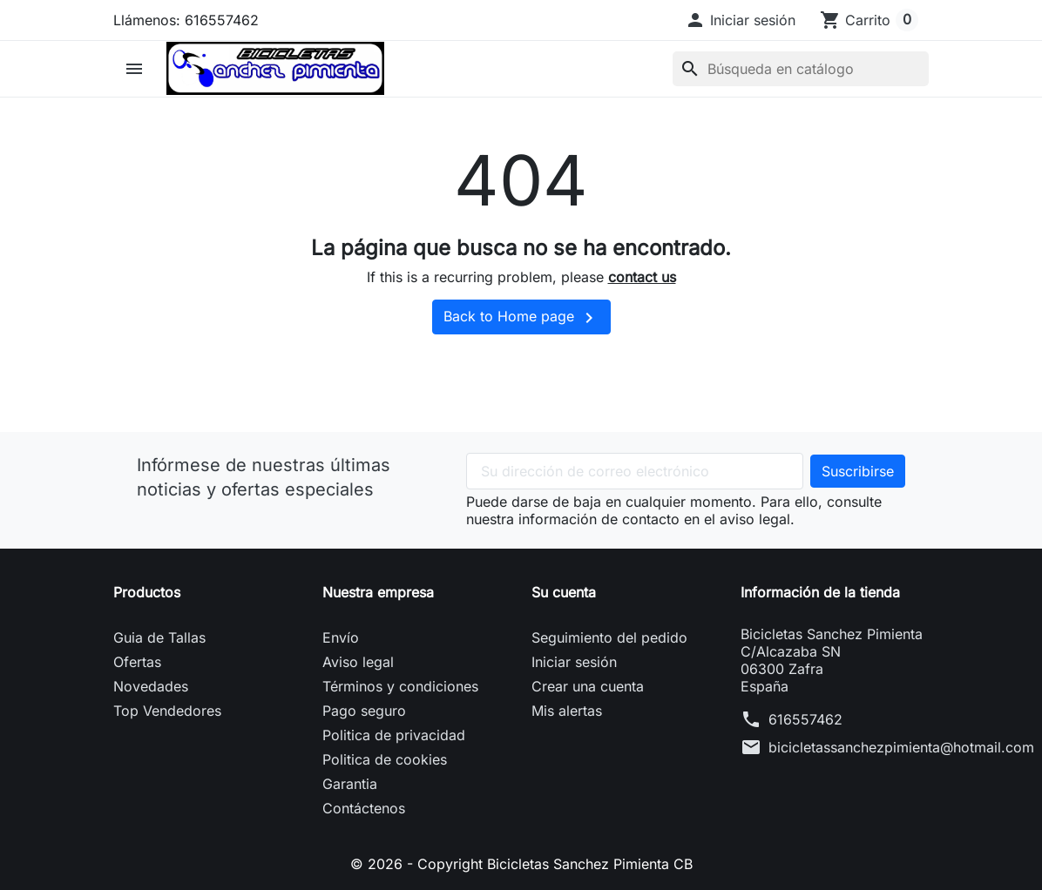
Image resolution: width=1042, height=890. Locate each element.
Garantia (349, 783)
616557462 (805, 719)
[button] (740, 20)
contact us (642, 277)
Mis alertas (566, 710)
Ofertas (137, 662)
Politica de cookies (384, 759)
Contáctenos (363, 808)
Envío (340, 637)
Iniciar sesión (574, 662)
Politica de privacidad (393, 735)
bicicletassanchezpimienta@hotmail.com (901, 747)
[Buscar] (801, 68)
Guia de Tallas (159, 637)
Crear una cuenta (587, 686)
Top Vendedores (167, 710)
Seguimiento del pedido (609, 637)
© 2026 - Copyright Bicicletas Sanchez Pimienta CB (521, 864)
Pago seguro (364, 710)
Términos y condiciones (400, 686)
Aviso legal (358, 662)
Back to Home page (521, 317)
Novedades (150, 686)
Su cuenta (563, 592)
